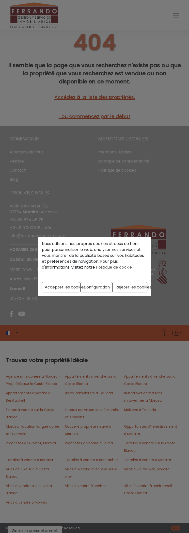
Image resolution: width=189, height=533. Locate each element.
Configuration (96, 287)
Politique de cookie (114, 267)
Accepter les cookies (62, 287)
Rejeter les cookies (131, 287)
